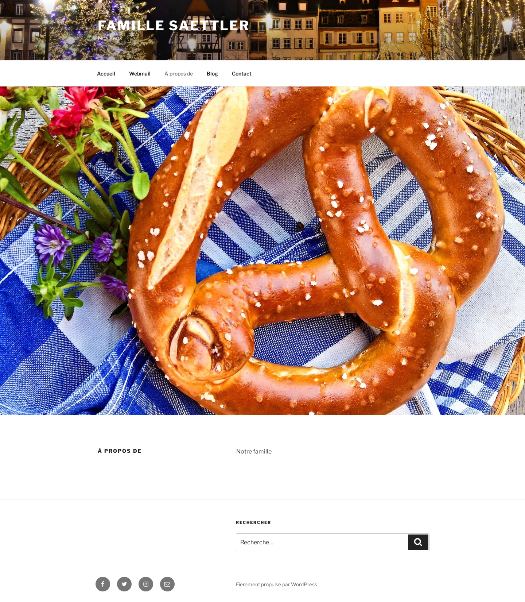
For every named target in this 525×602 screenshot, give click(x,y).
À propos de (178, 73)
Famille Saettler (174, 26)
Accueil (106, 73)
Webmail (140, 73)
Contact (242, 73)
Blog (212, 73)
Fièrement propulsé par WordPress (276, 584)
